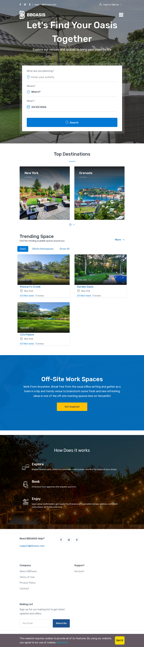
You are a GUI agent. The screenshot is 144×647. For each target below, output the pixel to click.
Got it (119, 640)
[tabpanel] (45, 193)
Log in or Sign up (111, 4)
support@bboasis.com (45, 4)
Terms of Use (27, 577)
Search (72, 122)
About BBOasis (28, 571)
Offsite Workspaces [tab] (43, 248)
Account (79, 571)
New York (31, 173)
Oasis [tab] (23, 248)
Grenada (85, 173)
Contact (24, 588)
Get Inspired (72, 406)
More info (62, 642)
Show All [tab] (64, 248)
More (120, 240)
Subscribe (61, 623)
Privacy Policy (28, 582)
